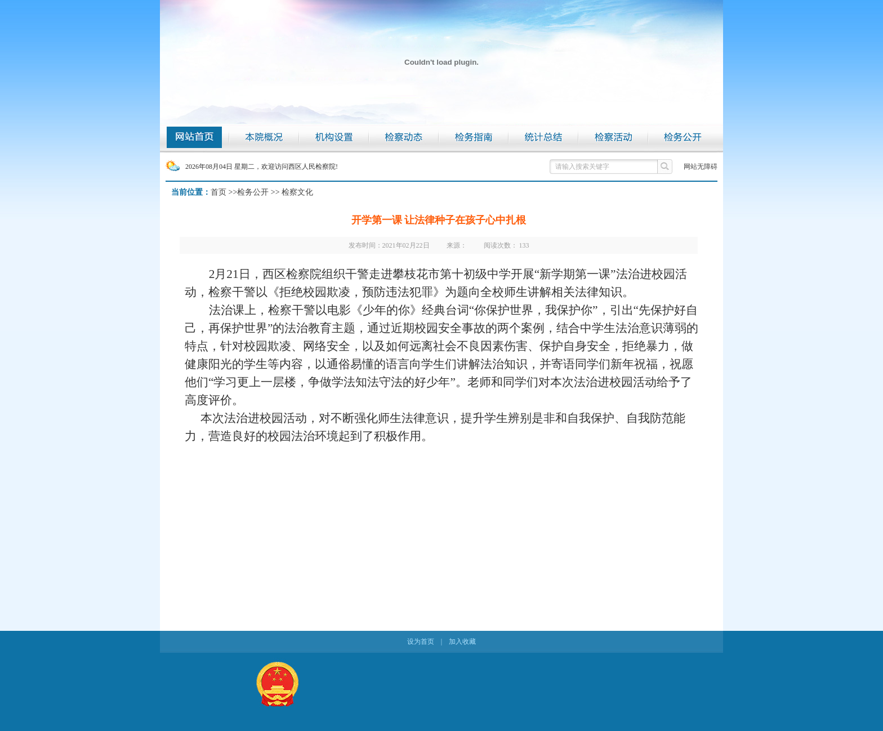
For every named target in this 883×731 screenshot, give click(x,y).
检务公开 (253, 192)
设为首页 (420, 641)
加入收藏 (462, 641)
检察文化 (297, 192)
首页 (218, 192)
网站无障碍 (700, 167)
